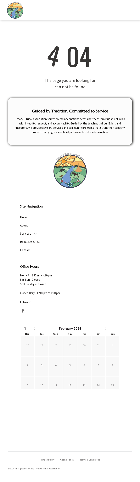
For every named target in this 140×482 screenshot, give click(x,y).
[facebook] (22, 311)
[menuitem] (70, 217)
